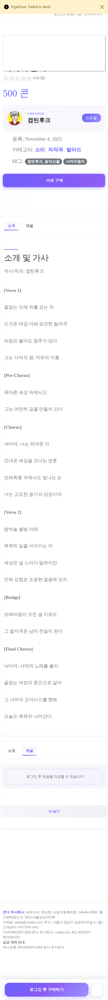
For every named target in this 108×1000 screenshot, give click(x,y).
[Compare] (25, 197)
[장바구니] (97, 990)
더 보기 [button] (54, 811)
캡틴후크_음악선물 (43, 161)
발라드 (73, 149)
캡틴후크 (39, 120)
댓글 (29, 226)
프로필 (91, 118)
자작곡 (55, 149)
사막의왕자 (75, 161)
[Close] (102, 7)
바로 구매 (54, 180)
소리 (40, 149)
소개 (11, 226)
